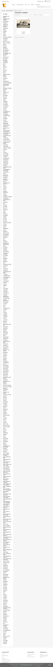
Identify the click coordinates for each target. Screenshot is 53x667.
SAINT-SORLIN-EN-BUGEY (7, 554)
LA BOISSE (5, 274)
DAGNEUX (5, 195)
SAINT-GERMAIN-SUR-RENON (6, 505)
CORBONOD (5, 161)
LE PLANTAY (5, 302)
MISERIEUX (5, 361)
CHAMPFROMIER (6, 115)
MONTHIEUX (5, 374)
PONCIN (4, 422)
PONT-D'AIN (5, 424)
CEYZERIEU (5, 104)
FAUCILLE (5, 219)
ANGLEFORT (5, 28)
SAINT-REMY (5, 552)
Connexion (29, 655)
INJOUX (4, 257)
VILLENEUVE (5, 628)
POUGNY (5, 429)
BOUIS (4, 79)
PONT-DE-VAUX (6, 425)
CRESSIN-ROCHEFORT (5, 179)
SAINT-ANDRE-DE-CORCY (7, 460)
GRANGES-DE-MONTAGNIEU (6, 244)
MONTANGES (6, 370)
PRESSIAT (5, 434)
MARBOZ (5, 331)
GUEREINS (5, 250)
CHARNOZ (5, 121)
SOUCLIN (5, 585)
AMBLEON (5, 22)
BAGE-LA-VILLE (6, 41)
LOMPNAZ (5, 314)
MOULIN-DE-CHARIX (7, 386)
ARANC (4, 29)
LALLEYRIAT (5, 288)
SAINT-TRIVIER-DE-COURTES (7, 557)
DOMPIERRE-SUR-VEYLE (7, 200)
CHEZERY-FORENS (7, 148)
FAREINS (5, 216)
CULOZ (4, 189)
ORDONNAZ (5, 402)
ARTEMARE (5, 38)
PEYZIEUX (5, 413)
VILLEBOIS (5, 627)
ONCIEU (4, 400)
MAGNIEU (5, 321)
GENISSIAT (5, 231)
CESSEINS (5, 101)
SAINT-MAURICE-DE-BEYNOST (7, 535)
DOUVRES (5, 206)
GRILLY (4, 245)
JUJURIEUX (5, 270)
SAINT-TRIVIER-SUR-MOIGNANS (7, 559)
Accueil (13, 4)
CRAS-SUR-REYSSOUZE (5, 175)
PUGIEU (4, 437)
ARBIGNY (5, 31)
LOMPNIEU (5, 317)
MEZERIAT (5, 355)
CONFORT (5, 156)
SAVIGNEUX (5, 571)
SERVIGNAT (5, 581)
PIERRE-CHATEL (6, 415)
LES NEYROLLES (6, 308)
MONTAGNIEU (6, 367)
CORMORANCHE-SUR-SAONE (6, 170)
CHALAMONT (6, 105)
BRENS (4, 91)
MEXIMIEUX (5, 352)
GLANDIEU (5, 241)
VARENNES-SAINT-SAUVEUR (7, 608)
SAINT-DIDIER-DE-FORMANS (7, 482)
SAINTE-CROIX (6, 562)
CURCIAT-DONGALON (5, 192)
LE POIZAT (5, 303)
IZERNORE (5, 261)
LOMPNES (5, 315)
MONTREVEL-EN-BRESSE (6, 382)
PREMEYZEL (5, 432)
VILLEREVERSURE (6, 630)
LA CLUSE (5, 279)
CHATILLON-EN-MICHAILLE (6, 126)
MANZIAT (5, 329)
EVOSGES (5, 213)
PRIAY (4, 435)
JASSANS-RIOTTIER (7, 264)
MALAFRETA (5, 326)
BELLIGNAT (5, 58)
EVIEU (4, 212)
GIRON (4, 240)
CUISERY (5, 186)
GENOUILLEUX (6, 233)
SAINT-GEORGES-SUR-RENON (6, 497)
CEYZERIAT (5, 102)
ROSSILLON (5, 450)
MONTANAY (5, 368)
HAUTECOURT (6, 251)
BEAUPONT (5, 48)
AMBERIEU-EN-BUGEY (6, 17)
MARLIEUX (5, 334)
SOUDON (5, 587)
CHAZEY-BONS (6, 139)
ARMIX (4, 35)
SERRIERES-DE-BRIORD (6, 578)
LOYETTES (5, 319)
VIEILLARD (5, 622)
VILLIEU (4, 633)
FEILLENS (5, 221)
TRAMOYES (5, 600)
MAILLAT (5, 322)
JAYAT (4, 267)
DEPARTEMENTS (20, 4)
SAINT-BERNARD (6, 469)
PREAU (4, 431)
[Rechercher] (44, 7)
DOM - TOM (27, 4)
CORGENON (5, 164)
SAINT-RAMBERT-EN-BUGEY (7, 550)
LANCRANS (5, 290)
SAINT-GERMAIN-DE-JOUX (7, 499)
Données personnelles (6, 661)
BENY (4, 64)
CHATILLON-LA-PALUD (6, 129)
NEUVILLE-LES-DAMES (6, 393)
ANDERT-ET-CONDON (5, 26)
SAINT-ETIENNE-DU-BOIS (7, 487)
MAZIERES (5, 345)
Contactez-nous (5, 1)
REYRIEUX (5, 440)
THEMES (32, 4)
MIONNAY (5, 358)
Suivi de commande (30, 654)
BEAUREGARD (6, 50)
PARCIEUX (5, 406)
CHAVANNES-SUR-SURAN (7, 136)
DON (4, 203)
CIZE (4, 150)
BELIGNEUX (5, 51)
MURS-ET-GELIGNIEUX (5, 389)
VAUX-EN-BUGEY (6, 610)
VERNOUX (5, 614)
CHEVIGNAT (5, 145)
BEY (4, 68)
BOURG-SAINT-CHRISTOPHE (6, 85)
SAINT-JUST (5, 524)
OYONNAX (5, 405)
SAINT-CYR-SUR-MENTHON (6, 472)
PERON (4, 407)
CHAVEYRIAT (5, 138)
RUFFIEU (5, 451)
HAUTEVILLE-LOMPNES (6, 254)
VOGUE (4, 639)
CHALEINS (5, 107)
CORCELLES (5, 162)
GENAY (4, 230)
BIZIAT (4, 73)
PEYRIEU (5, 412)
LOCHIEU (5, 312)
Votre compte (30, 652)
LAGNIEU (5, 285)
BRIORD (4, 94)
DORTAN (5, 205)
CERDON (5, 98)
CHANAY (5, 117)
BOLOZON (5, 78)
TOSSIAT (5, 598)
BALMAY (5, 46)
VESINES (5, 619)
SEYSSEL (5, 582)
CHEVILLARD (5, 146)
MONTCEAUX (6, 371)
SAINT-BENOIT (6, 468)
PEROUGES (5, 409)
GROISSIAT (5, 247)
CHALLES (5, 110)
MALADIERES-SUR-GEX (7, 325)
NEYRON (5, 396)
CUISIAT (4, 188)
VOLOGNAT (5, 640)
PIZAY (4, 416)
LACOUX (5, 284)
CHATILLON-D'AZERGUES (5, 123)
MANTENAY (5, 328)
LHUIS (4, 311)
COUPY (4, 173)
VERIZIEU (5, 611)
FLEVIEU (4, 224)
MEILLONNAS (6, 347)
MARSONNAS (6, 337)
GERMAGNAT (5, 235)
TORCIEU (5, 597)
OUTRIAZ (5, 403)
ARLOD (4, 34)
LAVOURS (5, 294)
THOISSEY (5, 596)
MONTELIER (5, 372)
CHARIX (4, 120)
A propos (3, 658)
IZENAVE (5, 260)
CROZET (5, 181)
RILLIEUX (5, 444)
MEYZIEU (5, 353)
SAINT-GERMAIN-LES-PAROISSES (6, 502)
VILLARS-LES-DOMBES (6, 625)
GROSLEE (5, 248)
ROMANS (5, 448)
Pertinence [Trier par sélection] (44, 14)
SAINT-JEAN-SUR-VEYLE (7, 517)
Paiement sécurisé (5, 659)
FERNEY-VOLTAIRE (7, 222)
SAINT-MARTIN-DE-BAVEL (7, 528)
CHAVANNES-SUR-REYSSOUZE (7, 134)
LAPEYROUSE (6, 292)
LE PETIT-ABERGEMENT (6, 300)
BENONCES (5, 62)
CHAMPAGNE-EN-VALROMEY (6, 112)
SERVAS (4, 579)
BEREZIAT (5, 67)
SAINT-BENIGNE (6, 467)
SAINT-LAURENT (6, 525)
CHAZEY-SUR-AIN (6, 141)
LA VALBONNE (6, 281)
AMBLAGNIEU (6, 21)
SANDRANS (5, 567)
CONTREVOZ (5, 159)
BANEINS (5, 47)
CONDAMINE (5, 155)
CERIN (4, 100)
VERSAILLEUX (6, 616)
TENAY (4, 591)
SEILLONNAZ (5, 574)
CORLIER (5, 165)
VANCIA (4, 604)
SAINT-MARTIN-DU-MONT (7, 533)
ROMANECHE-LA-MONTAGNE (6, 446)
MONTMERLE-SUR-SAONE (7, 378)
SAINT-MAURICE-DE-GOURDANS (7, 538)
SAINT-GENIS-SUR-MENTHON (7, 494)
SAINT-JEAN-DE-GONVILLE (6, 507)
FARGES (4, 218)
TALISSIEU (5, 590)
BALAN (4, 44)
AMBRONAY (5, 24)
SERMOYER (5, 575)
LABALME (5, 282)
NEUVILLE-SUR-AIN (7, 394)
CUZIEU (4, 193)
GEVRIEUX (5, 237)
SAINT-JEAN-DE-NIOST (6, 510)
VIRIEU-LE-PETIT (6, 636)
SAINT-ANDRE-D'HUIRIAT (6, 455)
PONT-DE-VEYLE (6, 427)
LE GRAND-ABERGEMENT (6, 296)
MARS (4, 335)
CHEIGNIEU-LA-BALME (6, 143)
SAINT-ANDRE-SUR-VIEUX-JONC (7, 465)
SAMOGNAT (5, 565)
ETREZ (4, 211)
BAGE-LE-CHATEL (6, 43)
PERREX (4, 410)
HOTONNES (5, 255)
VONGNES (5, 642)
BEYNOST (5, 70)
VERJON (4, 613)
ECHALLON (5, 209)
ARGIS (4, 32)
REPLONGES (5, 438)
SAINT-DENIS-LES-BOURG (7, 477)
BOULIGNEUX (6, 81)
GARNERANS (5, 228)
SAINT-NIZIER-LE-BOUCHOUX (6, 543)
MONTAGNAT (6, 365)
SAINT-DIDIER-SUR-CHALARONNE (7, 484)
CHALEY (4, 108)
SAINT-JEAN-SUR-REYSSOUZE (7, 515)
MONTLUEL (5, 375)
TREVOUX (5, 603)
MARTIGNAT (5, 338)
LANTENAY (5, 291)
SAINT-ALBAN (6, 452)
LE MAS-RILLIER (6, 298)
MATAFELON (5, 344)
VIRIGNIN (5, 637)
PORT (4, 428)
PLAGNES (5, 418)
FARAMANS (5, 215)
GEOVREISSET (6, 234)
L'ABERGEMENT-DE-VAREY (7, 272)
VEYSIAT (4, 620)
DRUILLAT (5, 208)
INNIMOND (5, 258)
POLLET (4, 419)
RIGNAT (4, 443)
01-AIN (5, 14)
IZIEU (4, 263)
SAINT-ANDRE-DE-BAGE (7, 457)
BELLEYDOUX (6, 57)
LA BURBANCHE (6, 275)
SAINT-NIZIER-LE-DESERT (6, 545)
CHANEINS (5, 118)
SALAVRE (5, 564)
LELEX (4, 305)
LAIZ (4, 287)
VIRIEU (4, 634)
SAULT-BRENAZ (6, 570)
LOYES (4, 318)
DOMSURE (5, 202)
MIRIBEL (4, 359)
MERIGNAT (5, 348)
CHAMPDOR (5, 114)
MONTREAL (5, 379)
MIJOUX (4, 356)
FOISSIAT (5, 225)
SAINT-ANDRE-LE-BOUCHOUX (7, 462)
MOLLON (5, 364)
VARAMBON (5, 606)
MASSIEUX (5, 340)
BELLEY (4, 55)
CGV (3, 656)
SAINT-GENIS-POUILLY (6, 492)
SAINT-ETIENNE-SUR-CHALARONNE (7, 489)
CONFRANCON (6, 158)
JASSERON (5, 265)
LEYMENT (5, 309)
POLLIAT (4, 421)
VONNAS (5, 643)
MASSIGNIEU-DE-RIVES (6, 342)
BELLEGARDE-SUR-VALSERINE (7, 54)
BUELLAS (5, 97)
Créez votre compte (31, 656)
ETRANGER (37, 4)
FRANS (4, 227)
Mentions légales (5, 655)
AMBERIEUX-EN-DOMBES (6, 19)
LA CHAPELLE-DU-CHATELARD (7, 278)
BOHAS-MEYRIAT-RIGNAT (6, 75)
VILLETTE (5, 631)
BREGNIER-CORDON (7, 88)
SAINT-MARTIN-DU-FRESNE (7, 530)
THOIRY (4, 594)
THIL (4, 593)
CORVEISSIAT (6, 172)
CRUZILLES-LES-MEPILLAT (6, 183)
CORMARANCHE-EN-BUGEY (7, 167)
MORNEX (5, 383)
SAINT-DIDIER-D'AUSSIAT (6, 479)
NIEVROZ (5, 397)
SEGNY (4, 573)
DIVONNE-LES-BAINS (7, 196)
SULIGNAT (5, 588)
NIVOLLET (5, 399)
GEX (4, 238)
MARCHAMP (5, 332)
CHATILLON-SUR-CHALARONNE (6, 131)
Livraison (3, 654)
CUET (4, 185)
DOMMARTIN (5, 198)
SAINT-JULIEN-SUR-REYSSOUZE (7, 520)
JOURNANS (5, 268)
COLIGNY (5, 152)
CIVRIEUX (5, 149)
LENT (4, 306)
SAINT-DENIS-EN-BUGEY (6, 474)
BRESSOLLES (6, 92)
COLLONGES (5, 153)
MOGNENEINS (6, 362)
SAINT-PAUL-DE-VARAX (6, 548)
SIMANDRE (5, 584)
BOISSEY (5, 77)
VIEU (4, 623)
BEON (4, 65)
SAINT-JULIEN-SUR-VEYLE (7, 522)
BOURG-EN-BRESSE (7, 82)
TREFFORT (5, 601)
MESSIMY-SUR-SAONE (6, 350)
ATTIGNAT (5, 40)
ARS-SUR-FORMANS (7, 37)
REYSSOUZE (5, 441)
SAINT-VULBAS (6, 561)
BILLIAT (4, 71)
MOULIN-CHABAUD (7, 385)
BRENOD (5, 89)
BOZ (4, 86)
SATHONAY (5, 568)
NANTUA (5, 390)
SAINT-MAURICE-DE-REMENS (7, 540)
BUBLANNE (5, 95)
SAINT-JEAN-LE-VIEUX (6, 512)
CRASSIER (5, 177)
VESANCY (5, 617)
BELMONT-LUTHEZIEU (5, 61)
